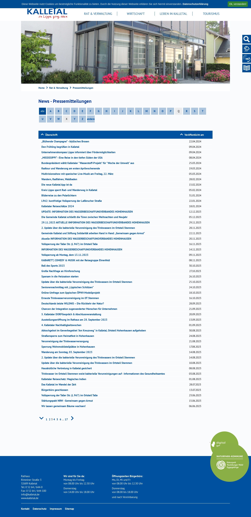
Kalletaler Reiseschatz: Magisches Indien (65, 379)
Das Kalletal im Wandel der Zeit (60, 384)
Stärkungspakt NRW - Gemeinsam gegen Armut (68, 400)
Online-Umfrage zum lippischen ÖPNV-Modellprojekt (72, 292)
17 (66, 419)
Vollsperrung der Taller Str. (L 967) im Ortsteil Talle (71, 244)
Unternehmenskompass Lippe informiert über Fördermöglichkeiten (79, 152)
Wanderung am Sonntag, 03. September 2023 (68, 352)
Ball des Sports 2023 (54, 265)
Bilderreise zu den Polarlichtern (60, 195)
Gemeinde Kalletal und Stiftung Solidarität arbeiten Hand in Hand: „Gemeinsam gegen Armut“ (94, 233)
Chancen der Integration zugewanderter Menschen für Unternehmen (80, 309)
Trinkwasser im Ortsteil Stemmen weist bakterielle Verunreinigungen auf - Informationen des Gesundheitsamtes (104, 373)
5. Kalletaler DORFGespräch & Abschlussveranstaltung (72, 314)
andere (91, 119)
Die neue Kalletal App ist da (58, 184)
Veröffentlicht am (194, 134)
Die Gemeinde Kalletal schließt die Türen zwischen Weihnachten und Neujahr (85, 217)
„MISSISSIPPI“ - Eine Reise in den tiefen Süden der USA (73, 157)
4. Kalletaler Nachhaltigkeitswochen (62, 325)
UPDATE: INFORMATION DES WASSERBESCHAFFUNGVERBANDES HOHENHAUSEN (88, 211)
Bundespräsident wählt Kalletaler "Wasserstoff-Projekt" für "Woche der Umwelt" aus (89, 163)
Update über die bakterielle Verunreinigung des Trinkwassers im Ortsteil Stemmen (88, 282)
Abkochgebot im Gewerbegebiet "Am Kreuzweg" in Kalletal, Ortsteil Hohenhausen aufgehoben (95, 330)
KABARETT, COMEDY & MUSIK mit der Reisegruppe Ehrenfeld (77, 260)
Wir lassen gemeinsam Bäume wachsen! (64, 406)
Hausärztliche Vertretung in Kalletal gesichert (68, 368)
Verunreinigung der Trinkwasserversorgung (66, 341)
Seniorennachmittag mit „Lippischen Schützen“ (69, 287)
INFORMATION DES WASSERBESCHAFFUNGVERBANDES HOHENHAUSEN (83, 249)
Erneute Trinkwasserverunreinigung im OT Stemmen (71, 298)
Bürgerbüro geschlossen (56, 390)
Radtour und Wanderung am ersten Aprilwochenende (72, 168)
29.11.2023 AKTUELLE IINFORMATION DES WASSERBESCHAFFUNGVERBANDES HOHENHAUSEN (97, 222)
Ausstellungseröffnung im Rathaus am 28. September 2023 (75, 319)
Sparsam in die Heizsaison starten (61, 276)
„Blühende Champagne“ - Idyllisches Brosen (66, 141)
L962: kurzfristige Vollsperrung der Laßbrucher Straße (73, 200)
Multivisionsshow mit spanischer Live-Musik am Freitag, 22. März (78, 173)
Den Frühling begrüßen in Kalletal (61, 146)
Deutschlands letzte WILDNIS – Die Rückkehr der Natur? (74, 303)
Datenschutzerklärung (195, 4)
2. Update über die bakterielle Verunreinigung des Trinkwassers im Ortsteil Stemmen (89, 227)
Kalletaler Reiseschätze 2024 (59, 206)
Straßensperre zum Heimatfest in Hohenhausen (69, 336)
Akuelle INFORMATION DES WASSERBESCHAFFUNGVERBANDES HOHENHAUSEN (87, 238)
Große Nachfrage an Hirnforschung (62, 271)
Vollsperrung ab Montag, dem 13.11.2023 (66, 254)
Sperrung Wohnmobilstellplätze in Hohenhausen (69, 346)
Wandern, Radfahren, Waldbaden (60, 179)
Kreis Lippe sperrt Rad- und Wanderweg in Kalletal (70, 190)
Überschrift (51, 134)
